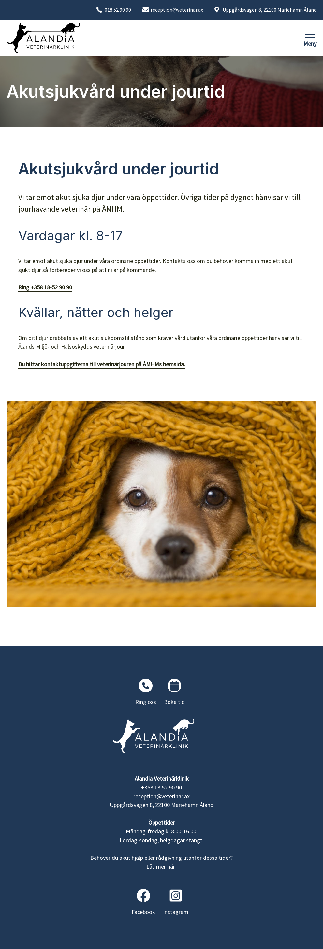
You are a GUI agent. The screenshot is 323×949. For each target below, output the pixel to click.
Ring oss (145, 692)
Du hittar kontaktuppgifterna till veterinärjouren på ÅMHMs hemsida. (101, 364)
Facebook (143, 902)
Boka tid (174, 692)
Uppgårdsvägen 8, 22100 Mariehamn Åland (269, 10)
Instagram (175, 902)
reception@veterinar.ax (177, 10)
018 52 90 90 (118, 10)
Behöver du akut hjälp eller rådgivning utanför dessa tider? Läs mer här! (161, 862)
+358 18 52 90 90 (161, 787)
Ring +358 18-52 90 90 (45, 287)
